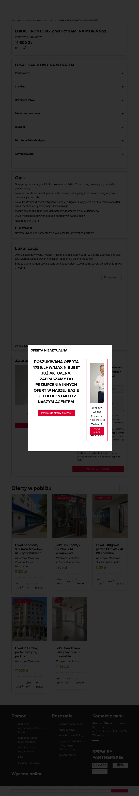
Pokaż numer (97, 431)
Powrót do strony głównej (56, 413)
